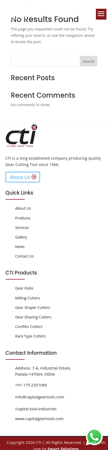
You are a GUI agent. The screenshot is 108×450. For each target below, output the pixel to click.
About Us (20, 177)
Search (88, 61)
